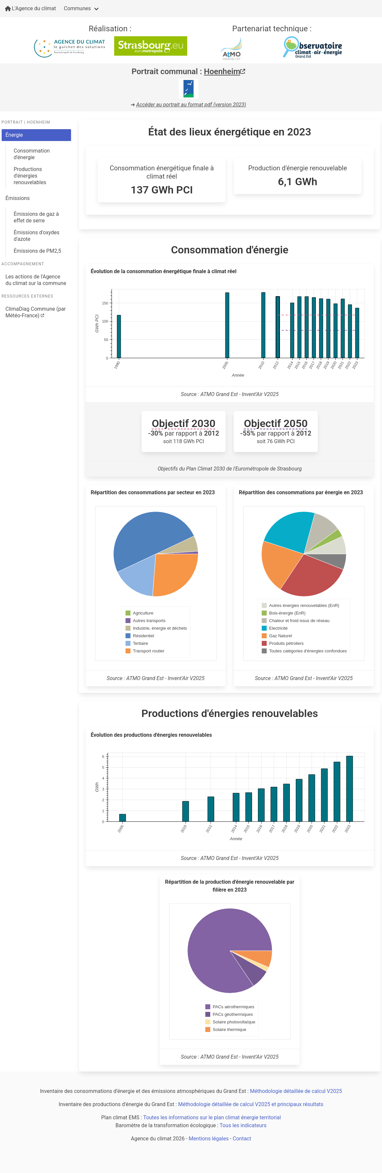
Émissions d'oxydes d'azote (37, 235)
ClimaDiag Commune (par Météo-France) (36, 312)
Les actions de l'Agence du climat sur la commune (36, 279)
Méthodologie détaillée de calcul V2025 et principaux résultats (250, 1104)
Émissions (18, 198)
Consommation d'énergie (32, 154)
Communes (77, 8)
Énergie (14, 135)
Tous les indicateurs (242, 1125)
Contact (242, 1138)
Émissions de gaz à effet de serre (36, 217)
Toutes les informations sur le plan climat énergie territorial (212, 1117)
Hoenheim (224, 71)
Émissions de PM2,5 (37, 251)
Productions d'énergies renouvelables (30, 176)
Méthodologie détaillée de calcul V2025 (296, 1091)
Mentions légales (209, 1138)
